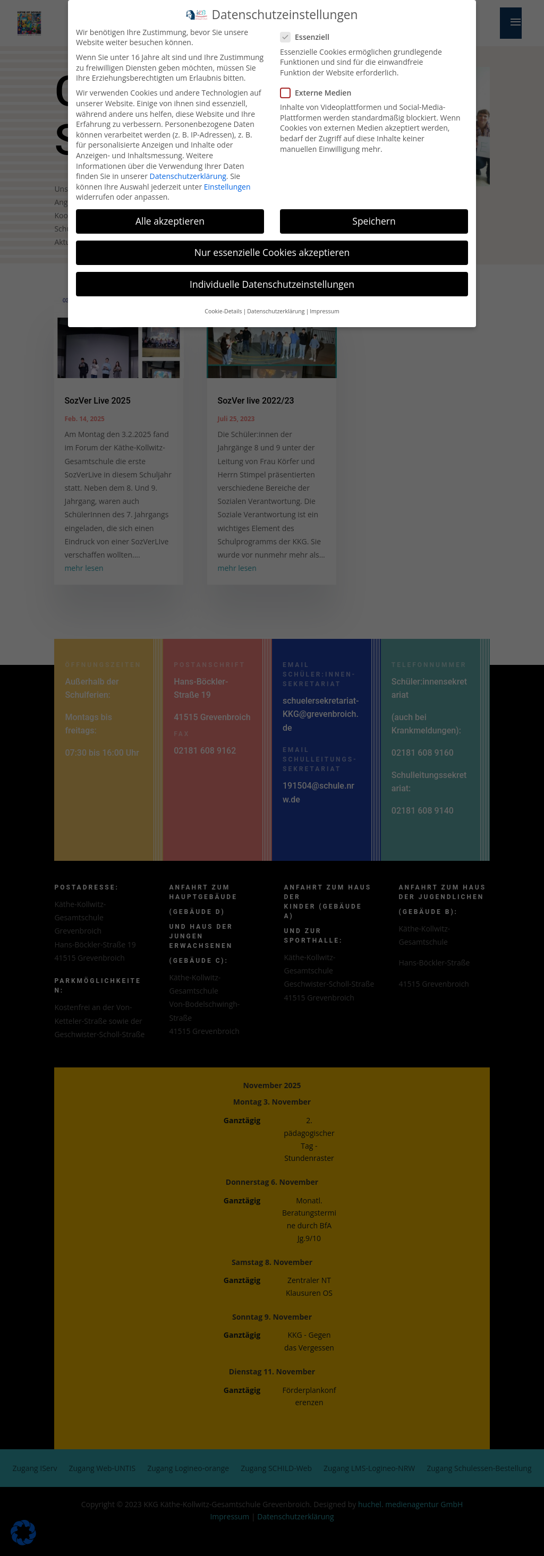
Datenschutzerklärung (188, 170)
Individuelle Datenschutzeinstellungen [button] (272, 277)
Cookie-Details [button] (223, 304)
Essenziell (309, 30)
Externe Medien (320, 86)
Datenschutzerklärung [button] (275, 304)
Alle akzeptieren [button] (170, 214)
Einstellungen (227, 180)
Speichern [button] (373, 214)
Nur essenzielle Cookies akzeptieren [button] (272, 246)
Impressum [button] (324, 304)
